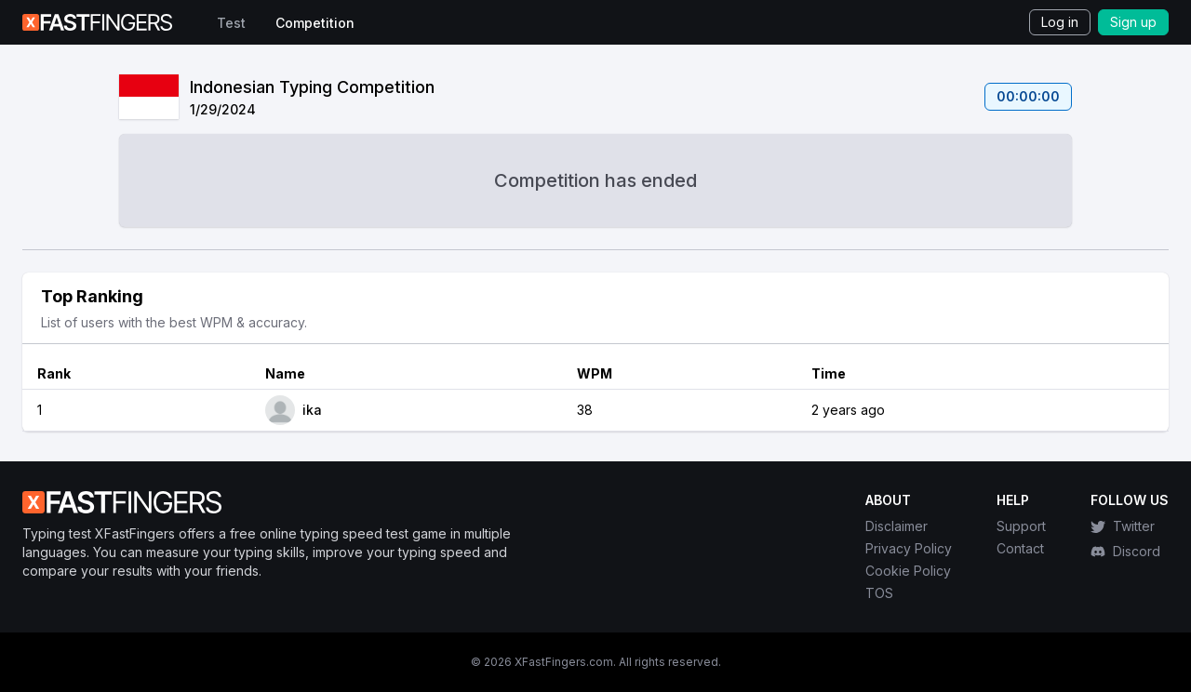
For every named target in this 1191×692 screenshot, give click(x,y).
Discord (1125, 551)
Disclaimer (896, 526)
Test (231, 23)
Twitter (1123, 526)
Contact (1020, 548)
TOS (879, 593)
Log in (1059, 22)
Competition (315, 23)
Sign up (1133, 22)
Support (1021, 526)
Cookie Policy (908, 571)
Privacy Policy (908, 548)
